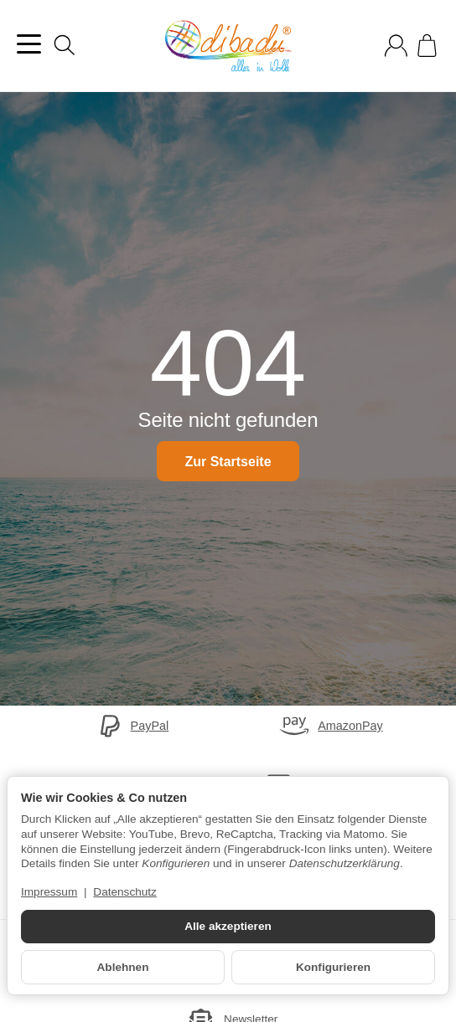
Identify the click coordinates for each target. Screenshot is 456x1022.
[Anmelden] (396, 45)
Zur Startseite (227, 462)
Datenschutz (125, 892)
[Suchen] (64, 45)
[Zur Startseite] (227, 46)
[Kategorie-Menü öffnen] (29, 44)
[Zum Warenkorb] (427, 45)
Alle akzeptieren (228, 926)
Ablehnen (123, 967)
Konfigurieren (333, 967)
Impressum (49, 892)
